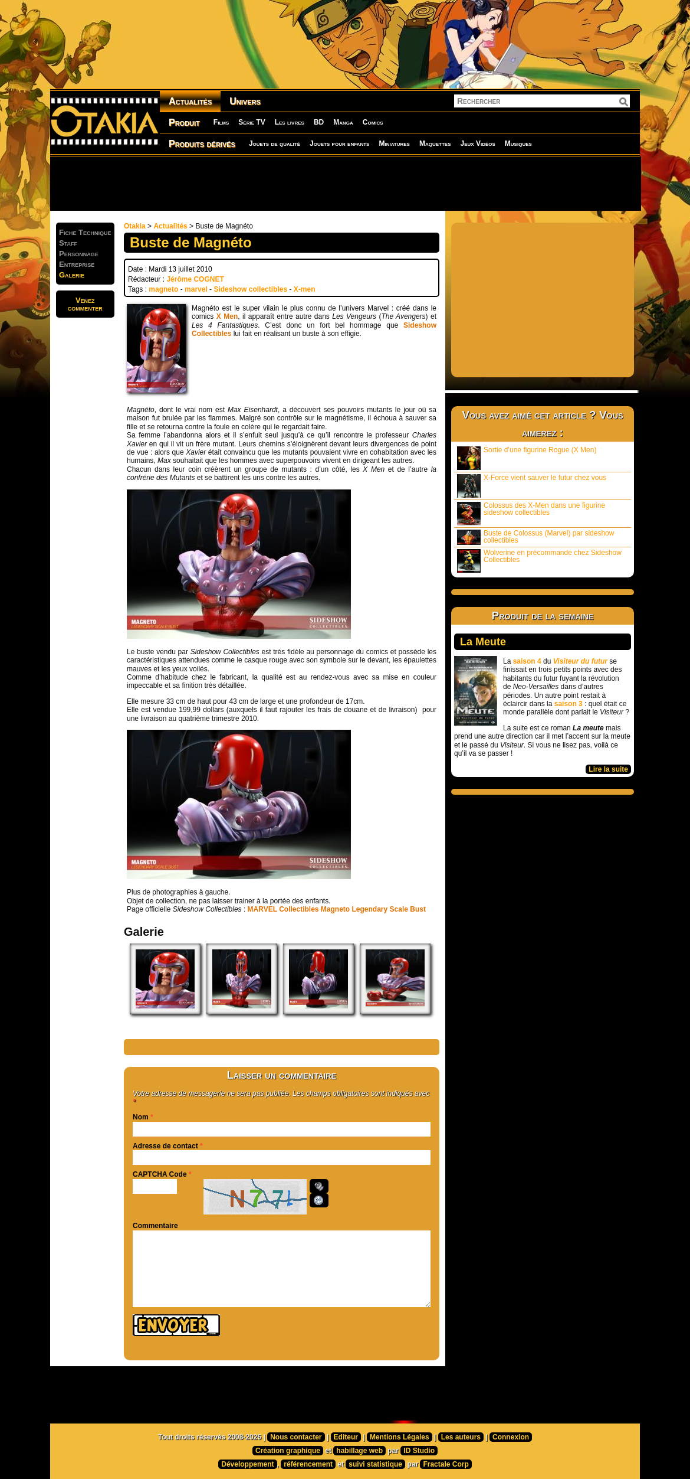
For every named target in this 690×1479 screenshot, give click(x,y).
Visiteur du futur (580, 661)
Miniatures (394, 143)
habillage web (359, 1451)
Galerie (71, 275)
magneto (163, 289)
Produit (184, 122)
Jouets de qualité (274, 143)
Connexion (510, 1437)
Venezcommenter (85, 304)
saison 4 (527, 661)
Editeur (346, 1437)
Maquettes (435, 143)
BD (319, 122)
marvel (196, 289)
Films (221, 122)
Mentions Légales (399, 1437)
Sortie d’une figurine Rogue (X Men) (526, 458)
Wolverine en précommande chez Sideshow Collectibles (539, 560)
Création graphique (287, 1451)
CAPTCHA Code (160, 1174)
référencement (308, 1464)
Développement (247, 1464)
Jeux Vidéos (477, 143)
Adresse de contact (165, 1146)
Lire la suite (608, 769)
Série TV (251, 122)
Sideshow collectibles (250, 289)
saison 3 (568, 704)
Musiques (518, 143)
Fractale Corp (445, 1464)
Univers (245, 101)
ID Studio (419, 1451)
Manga (343, 122)
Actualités (190, 101)
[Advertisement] (345, 183)
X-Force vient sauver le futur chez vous (531, 486)
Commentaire (155, 1226)
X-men (305, 289)
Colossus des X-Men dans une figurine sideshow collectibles (531, 513)
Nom (141, 1117)
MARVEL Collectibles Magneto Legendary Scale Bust (337, 909)
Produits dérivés (202, 144)
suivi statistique (375, 1464)
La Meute (483, 642)
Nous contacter (295, 1437)
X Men (227, 316)
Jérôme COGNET (195, 279)
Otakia (135, 226)
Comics (373, 122)
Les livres (289, 122)
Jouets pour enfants (339, 143)
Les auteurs (461, 1437)
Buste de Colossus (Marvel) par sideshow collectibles (535, 537)
